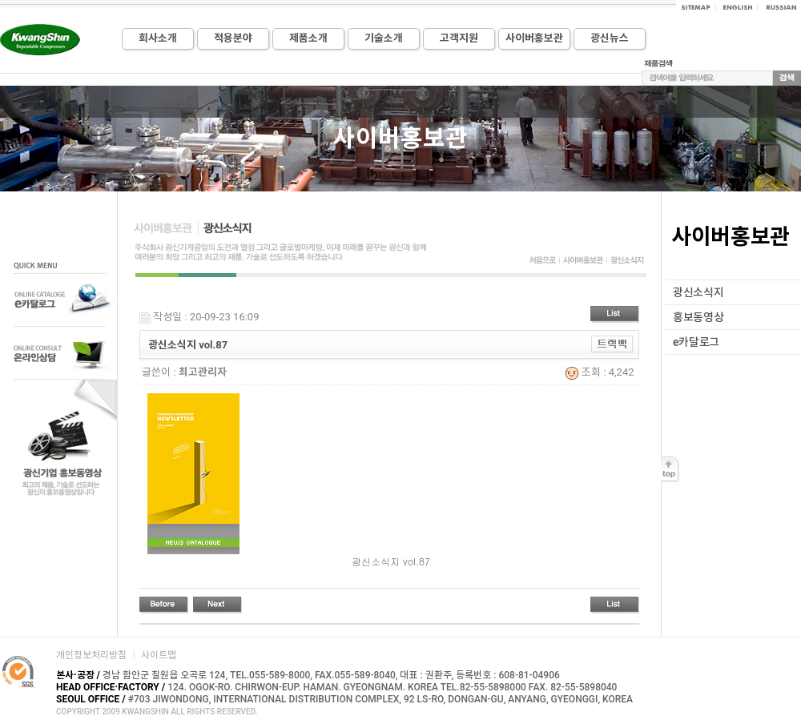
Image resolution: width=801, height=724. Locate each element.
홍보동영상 (698, 317)
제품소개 (308, 38)
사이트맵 (158, 655)
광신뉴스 (609, 38)
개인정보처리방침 (91, 655)
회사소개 (158, 38)
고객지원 (459, 38)
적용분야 (233, 38)
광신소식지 (698, 292)
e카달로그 (696, 342)
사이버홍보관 (534, 38)
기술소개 (383, 38)
